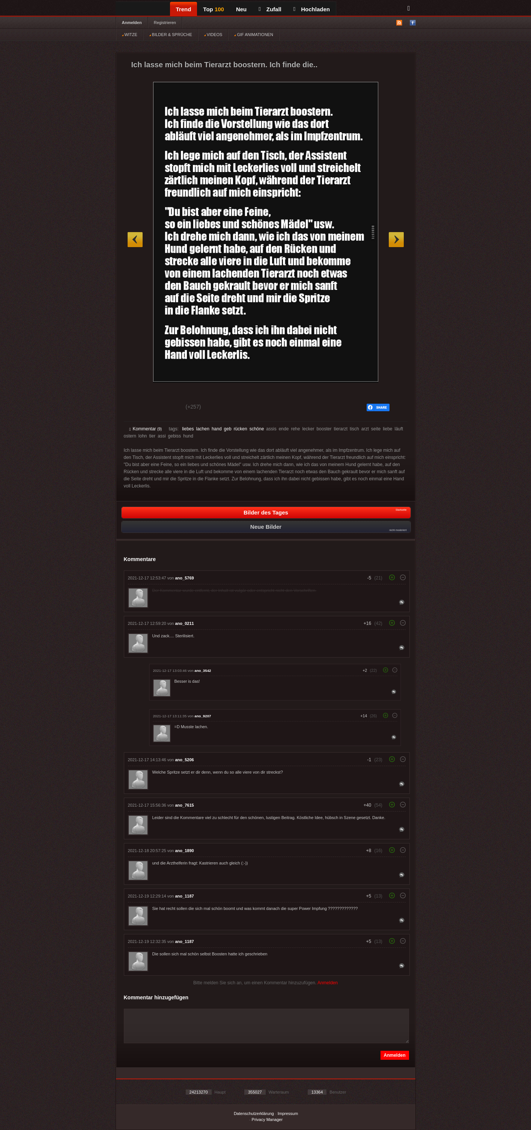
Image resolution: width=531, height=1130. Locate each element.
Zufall (270, 9)
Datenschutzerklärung (254, 1113)
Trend (183, 9)
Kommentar (145, 428)
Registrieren (165, 22)
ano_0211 (184, 623)
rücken (240, 428)
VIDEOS (213, 34)
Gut (138, 408)
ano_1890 (184, 850)
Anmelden (132, 22)
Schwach (166, 408)
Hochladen (311, 9)
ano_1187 (184, 896)
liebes (188, 428)
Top (213, 9)
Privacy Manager (267, 1119)
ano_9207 (202, 716)
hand (217, 428)
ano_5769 (184, 578)
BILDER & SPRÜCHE (170, 34)
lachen (202, 428)
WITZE (129, 34)
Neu (241, 9)
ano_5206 (184, 759)
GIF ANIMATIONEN (253, 34)
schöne (257, 428)
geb (228, 428)
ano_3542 (202, 670)
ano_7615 (184, 805)
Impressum (288, 1113)
